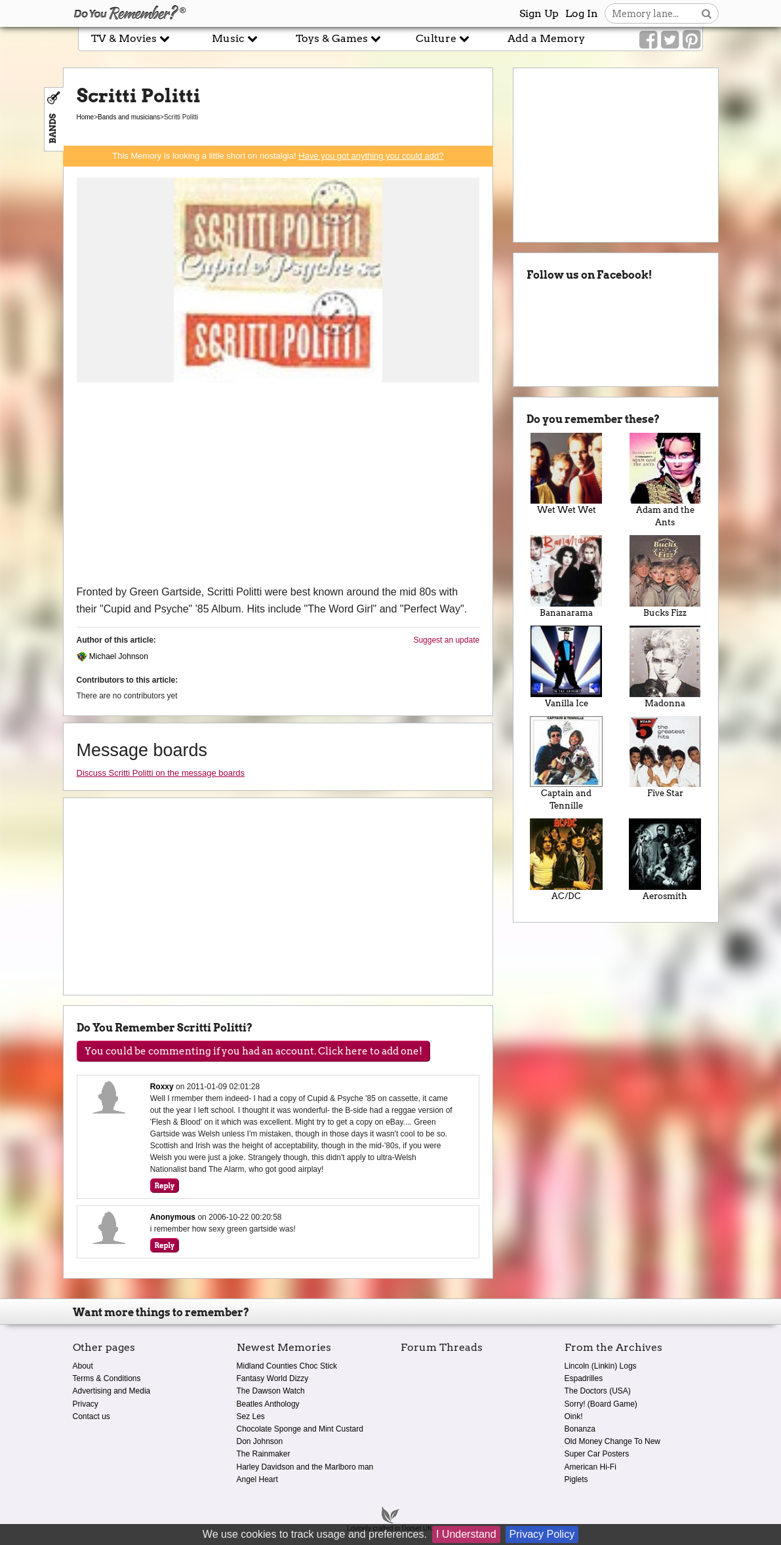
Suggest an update (446, 640)
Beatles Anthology (268, 1404)
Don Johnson (260, 1441)
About (83, 1366)
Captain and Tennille (566, 763)
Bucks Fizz (665, 576)
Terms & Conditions (107, 1378)
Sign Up (539, 13)
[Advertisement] (278, 485)
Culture (443, 38)
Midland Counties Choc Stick (287, 1366)
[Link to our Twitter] (670, 40)
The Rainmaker (263, 1453)
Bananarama (566, 576)
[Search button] (706, 13)
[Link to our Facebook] (648, 40)
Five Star (665, 757)
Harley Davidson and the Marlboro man (305, 1467)
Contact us (91, 1416)
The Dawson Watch (271, 1390)
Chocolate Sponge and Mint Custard (300, 1429)
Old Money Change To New (613, 1441)
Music (235, 38)
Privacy (85, 1404)
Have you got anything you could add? (370, 156)
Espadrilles (584, 1378)
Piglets (576, 1479)
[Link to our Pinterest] (691, 40)
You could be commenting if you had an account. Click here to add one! (253, 1051)
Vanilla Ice (566, 667)
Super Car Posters (597, 1453)
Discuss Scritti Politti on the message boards (161, 773)
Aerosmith (665, 859)
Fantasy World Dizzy (273, 1378)
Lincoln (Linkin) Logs (601, 1366)
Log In (581, 13)
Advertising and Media (112, 1390)
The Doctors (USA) (598, 1390)
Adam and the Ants (665, 480)
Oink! (574, 1416)
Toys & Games (338, 38)
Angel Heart (257, 1479)
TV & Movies (130, 38)
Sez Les (251, 1416)
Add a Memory (546, 38)
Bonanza (580, 1429)
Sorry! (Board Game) (601, 1404)
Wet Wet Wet (566, 474)
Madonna (665, 667)
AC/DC (566, 859)
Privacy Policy (542, 1534)
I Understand (466, 1534)
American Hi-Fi (590, 1467)
